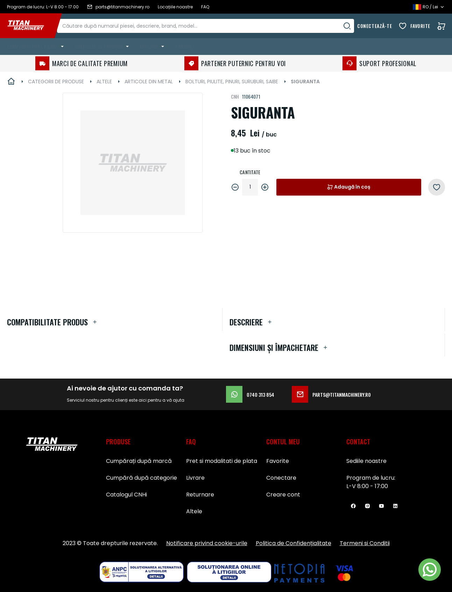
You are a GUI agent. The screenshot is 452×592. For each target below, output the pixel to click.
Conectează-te (374, 25)
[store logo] (31, 26)
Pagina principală (11, 81)
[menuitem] (37, 46)
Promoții (185, 46)
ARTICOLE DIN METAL (149, 81)
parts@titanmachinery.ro (331, 394)
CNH (235, 96)
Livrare (195, 478)
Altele (194, 511)
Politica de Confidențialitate (293, 543)
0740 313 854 (250, 394)
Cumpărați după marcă (139, 461)
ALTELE (104, 81)
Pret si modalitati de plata (221, 461)
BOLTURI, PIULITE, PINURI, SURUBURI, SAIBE (231, 81)
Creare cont (283, 495)
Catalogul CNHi (126, 495)
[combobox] (212, 26)
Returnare (200, 495)
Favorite (420, 25)
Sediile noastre (366, 461)
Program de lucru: (370, 478)
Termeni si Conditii (365, 543)
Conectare (281, 478)
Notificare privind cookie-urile (206, 543)
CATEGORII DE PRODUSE (56, 81)
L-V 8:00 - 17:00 (367, 486)
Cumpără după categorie (141, 478)
